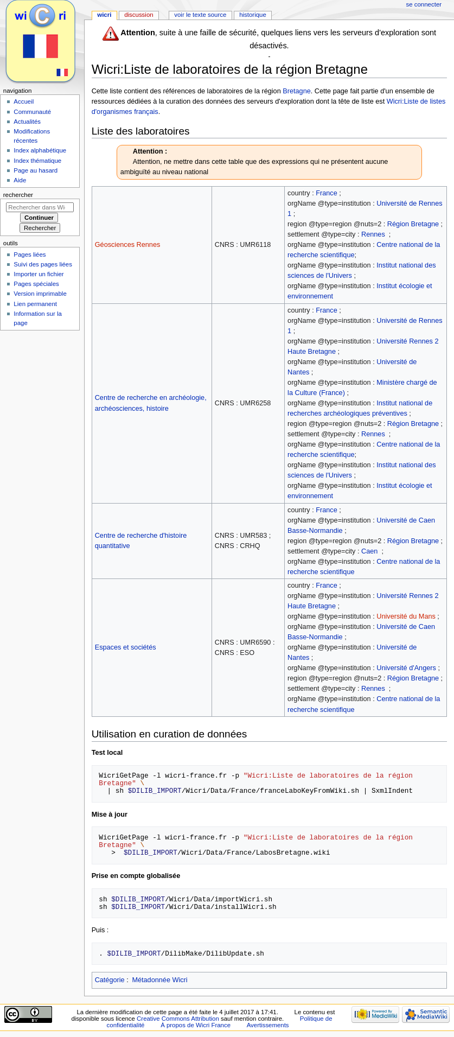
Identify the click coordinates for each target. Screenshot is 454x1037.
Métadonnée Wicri (159, 980)
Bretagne (297, 91)
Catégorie (110, 980)
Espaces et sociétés (125, 647)
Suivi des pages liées (43, 264)
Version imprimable (40, 293)
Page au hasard (35, 170)
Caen (369, 551)
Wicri (104, 14)
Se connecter (424, 4)
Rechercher (18, 195)
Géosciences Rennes (128, 245)
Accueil (24, 101)
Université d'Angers (406, 668)
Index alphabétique (40, 150)
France (326, 193)
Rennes (373, 234)
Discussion (138, 14)
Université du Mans (406, 616)
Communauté (32, 112)
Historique (252, 14)
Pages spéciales (36, 284)
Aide (20, 180)
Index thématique (37, 160)
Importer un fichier (38, 274)
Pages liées (30, 254)
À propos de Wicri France (196, 1025)
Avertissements (268, 1025)
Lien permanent (35, 304)
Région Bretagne (413, 224)
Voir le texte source (200, 14)
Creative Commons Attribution (178, 1018)
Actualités (27, 121)
